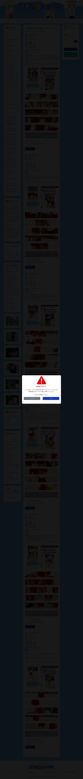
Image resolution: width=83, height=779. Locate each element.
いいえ (32, 398)
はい (51, 398)
